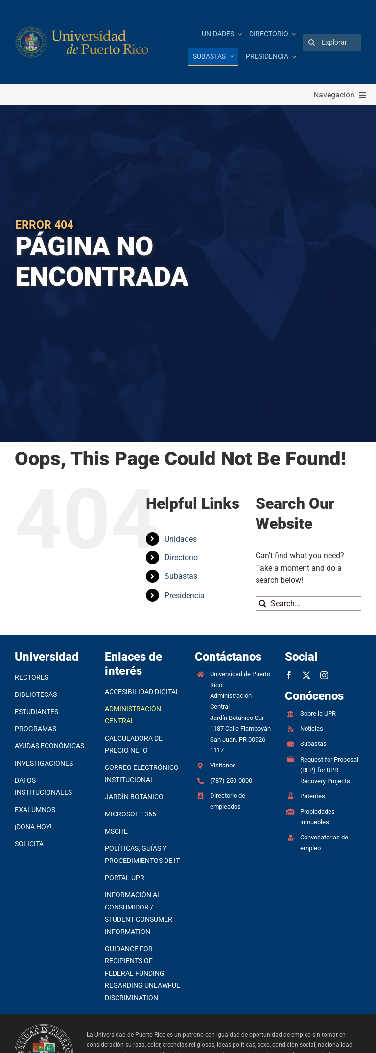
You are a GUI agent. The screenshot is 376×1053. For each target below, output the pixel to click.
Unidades (180, 539)
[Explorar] (332, 42)
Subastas (180, 576)
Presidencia (184, 595)
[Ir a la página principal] (82, 42)
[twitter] (306, 675)
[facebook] (289, 675)
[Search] (311, 42)
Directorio (181, 557)
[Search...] (308, 603)
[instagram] (324, 675)
